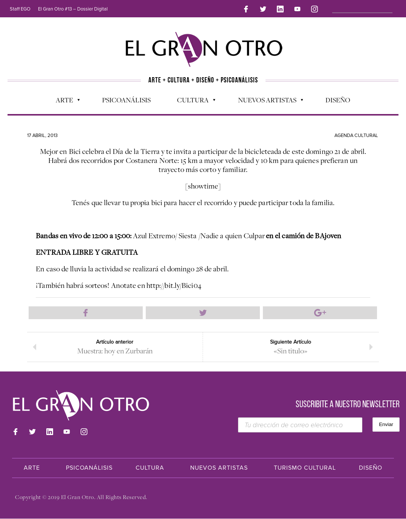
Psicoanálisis (126, 98)
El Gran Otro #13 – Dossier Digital (73, 9)
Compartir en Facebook (86, 311)
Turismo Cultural (305, 468)
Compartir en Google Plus (320, 311)
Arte (64, 100)
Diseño (337, 98)
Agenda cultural (356, 134)
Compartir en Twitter (203, 311)
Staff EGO (20, 9)
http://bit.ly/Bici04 (174, 284)
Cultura (192, 100)
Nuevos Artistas (266, 100)
